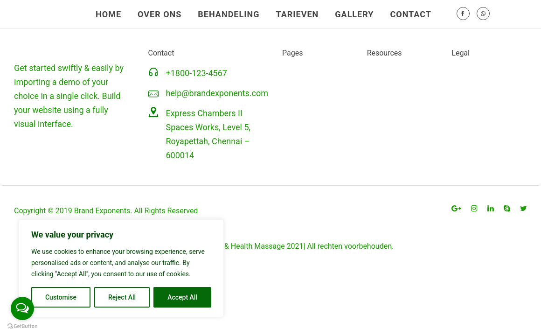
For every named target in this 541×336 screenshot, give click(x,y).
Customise (60, 297)
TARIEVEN (297, 14)
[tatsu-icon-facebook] (463, 14)
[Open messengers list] (22, 308)
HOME (108, 14)
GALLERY (354, 14)
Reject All (122, 297)
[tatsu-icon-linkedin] (492, 208)
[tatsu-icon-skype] (508, 208)
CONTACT (410, 14)
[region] (121, 268)
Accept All (182, 297)
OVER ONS (159, 14)
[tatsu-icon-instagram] (475, 208)
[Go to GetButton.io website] (22, 326)
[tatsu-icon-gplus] (457, 208)
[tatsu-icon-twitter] (523, 208)
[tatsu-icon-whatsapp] (483, 14)
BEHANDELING (228, 14)
